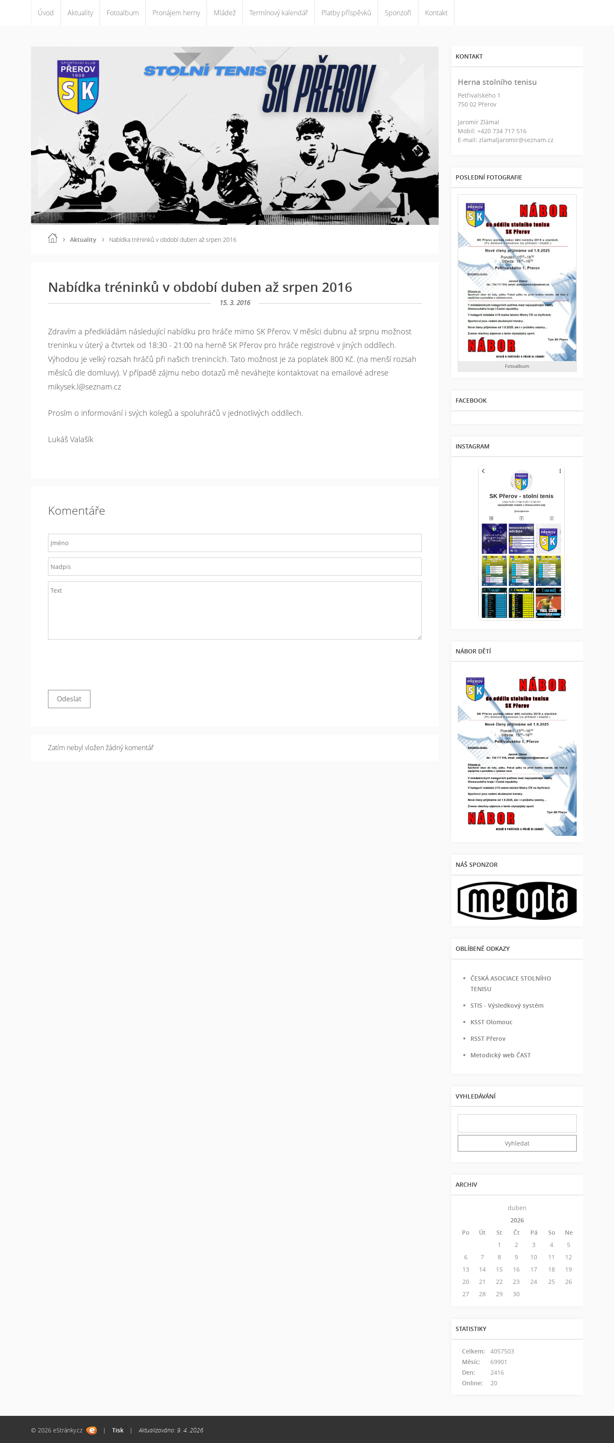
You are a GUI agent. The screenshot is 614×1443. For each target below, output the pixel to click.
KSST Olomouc (491, 1022)
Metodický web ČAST (500, 1055)
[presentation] (112, 662)
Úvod (46, 12)
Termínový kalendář (278, 12)
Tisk (118, 1430)
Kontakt (436, 12)
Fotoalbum (123, 12)
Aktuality (80, 12)
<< (465, 1208)
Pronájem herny (176, 12)
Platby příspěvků (346, 12)
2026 (517, 1220)
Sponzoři (398, 12)
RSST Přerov (488, 1038)
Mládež (225, 12)
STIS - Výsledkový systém (507, 1005)
